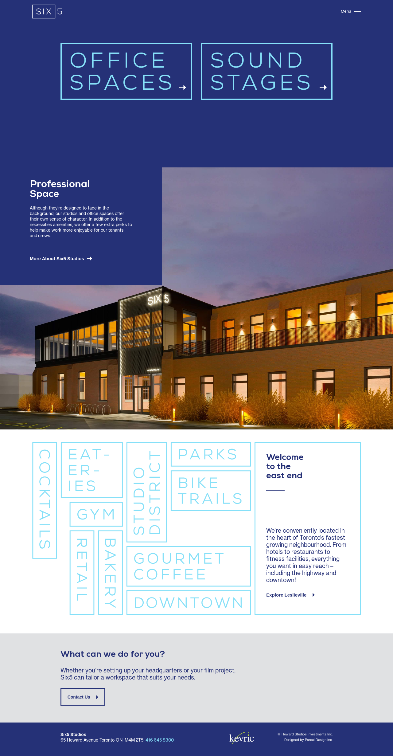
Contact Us (83, 697)
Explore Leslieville (290, 594)
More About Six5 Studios (61, 258)
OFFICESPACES (127, 75)
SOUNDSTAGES (268, 75)
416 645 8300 (160, 740)
